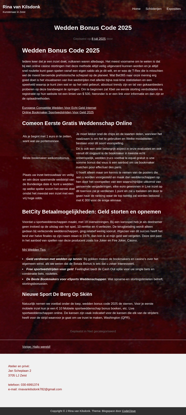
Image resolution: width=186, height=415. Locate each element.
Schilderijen (154, 9)
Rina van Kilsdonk (21, 6)
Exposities (174, 9)
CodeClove (129, 410)
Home (136, 9)
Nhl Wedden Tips (34, 249)
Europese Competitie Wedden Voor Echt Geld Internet (59, 108)
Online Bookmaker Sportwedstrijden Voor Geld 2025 (58, 112)
